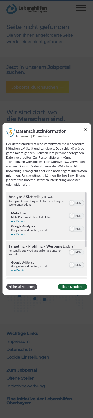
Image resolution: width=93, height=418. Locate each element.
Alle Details (18, 221)
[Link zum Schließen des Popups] (85, 130)
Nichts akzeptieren (22, 287)
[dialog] (46, 209)
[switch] (76, 202)
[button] (71, 203)
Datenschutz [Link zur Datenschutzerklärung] (41, 136)
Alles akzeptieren (72, 287)
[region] (46, 235)
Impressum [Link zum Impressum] (23, 136)
